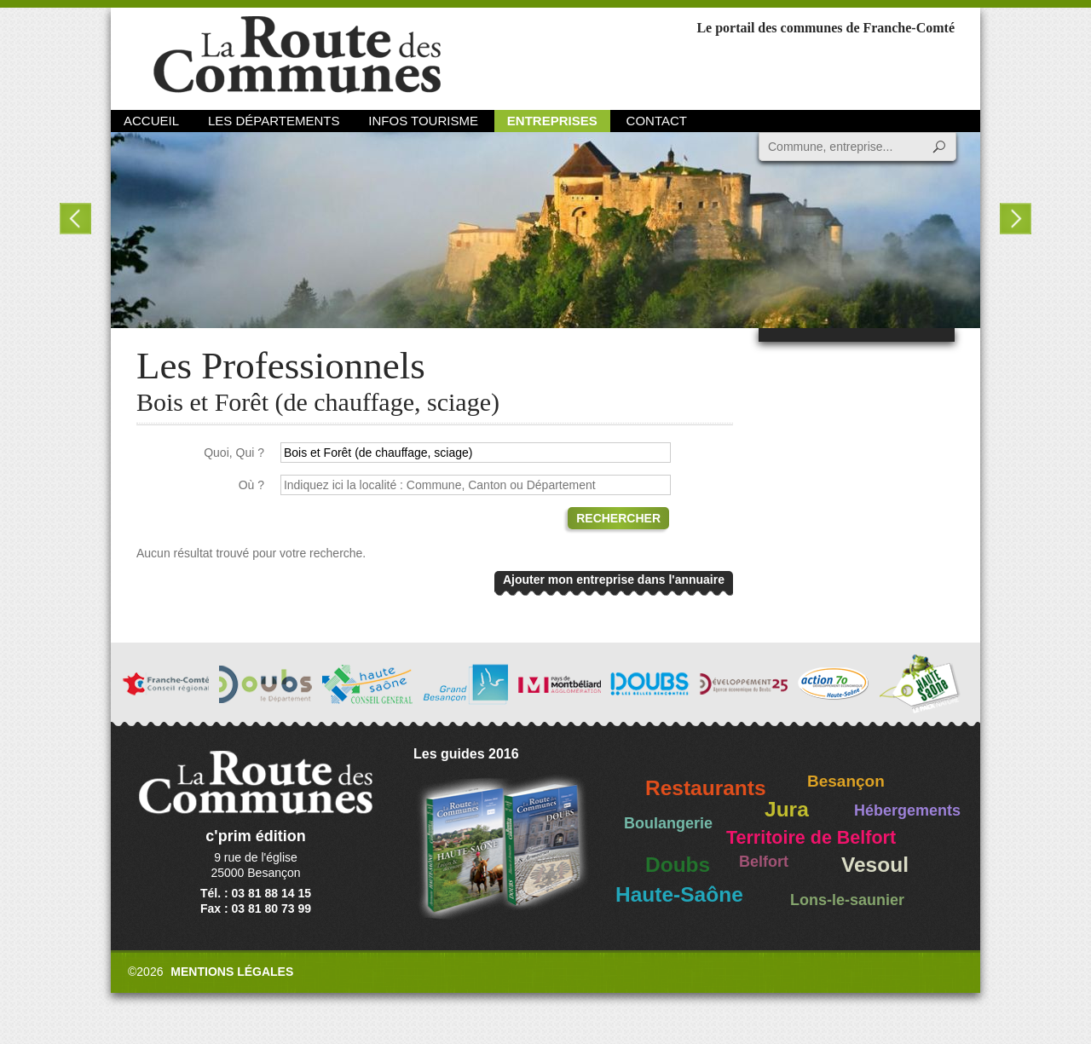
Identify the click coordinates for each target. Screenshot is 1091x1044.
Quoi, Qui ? (234, 452)
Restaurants (705, 787)
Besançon (846, 781)
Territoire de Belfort (811, 838)
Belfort (763, 861)
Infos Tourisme (423, 120)
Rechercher (618, 518)
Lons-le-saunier (847, 899)
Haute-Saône (679, 894)
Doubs (677, 864)
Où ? (251, 485)
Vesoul (875, 864)
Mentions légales (231, 971)
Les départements (273, 120)
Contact (656, 120)
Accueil (151, 120)
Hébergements (907, 810)
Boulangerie (668, 823)
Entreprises (552, 120)
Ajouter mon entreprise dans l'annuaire (613, 579)
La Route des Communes (297, 55)
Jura (787, 809)
